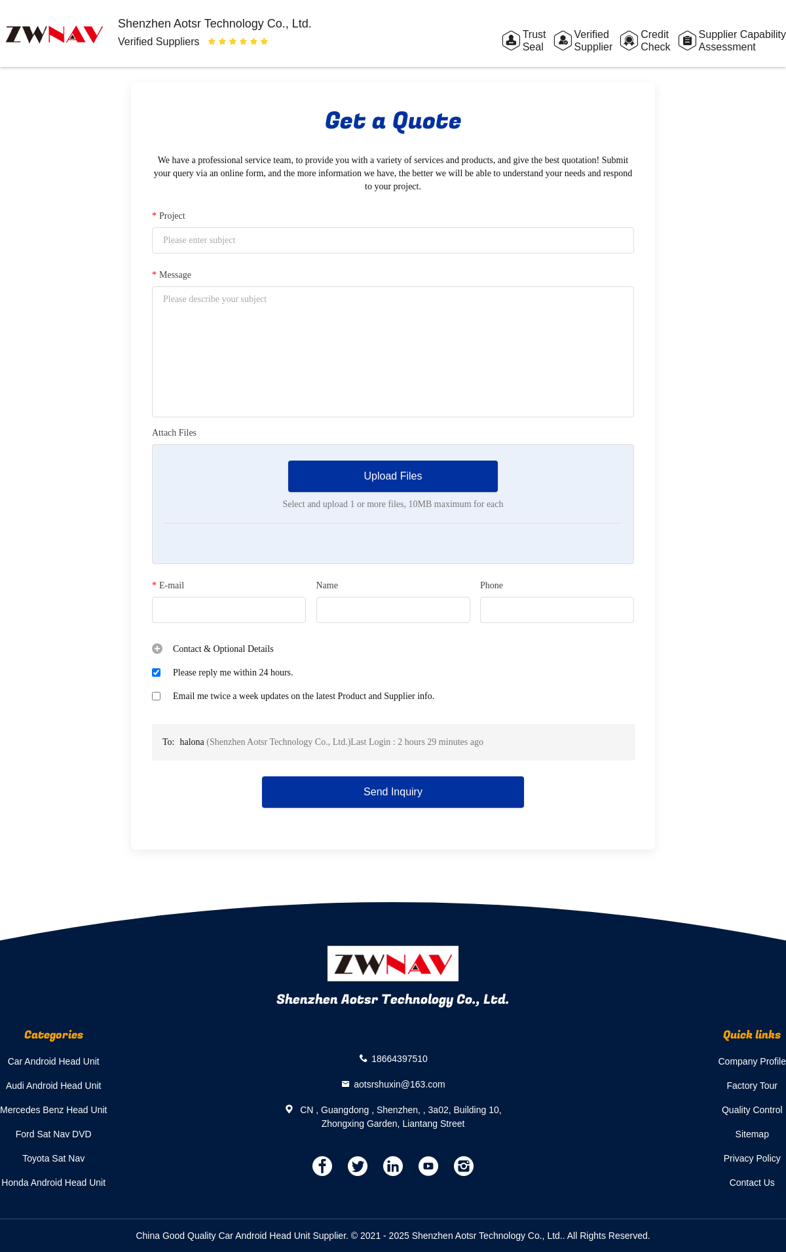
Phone (491, 585)
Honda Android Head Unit (53, 1182)
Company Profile (753, 1061)
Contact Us (752, 1182)
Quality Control (752, 1110)
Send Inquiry (393, 791)
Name (327, 585)
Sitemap (752, 1134)
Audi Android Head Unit (54, 1085)
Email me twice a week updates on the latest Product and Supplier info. (303, 696)
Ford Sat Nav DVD (54, 1134)
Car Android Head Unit (54, 1061)
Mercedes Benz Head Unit (53, 1110)
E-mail (168, 586)
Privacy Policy (752, 1158)
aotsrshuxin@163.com (399, 1083)
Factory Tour (751, 1085)
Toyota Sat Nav (53, 1158)
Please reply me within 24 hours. (233, 672)
